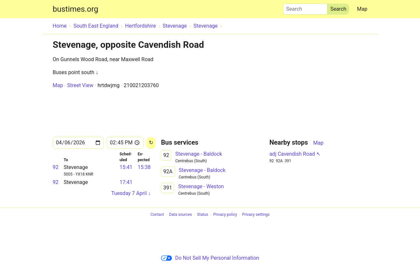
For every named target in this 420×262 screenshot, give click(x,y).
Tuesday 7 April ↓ (131, 193)
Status (202, 215)
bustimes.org (75, 9)
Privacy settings (256, 215)
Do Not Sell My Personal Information (210, 258)
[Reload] (151, 143)
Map (362, 9)
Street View (80, 85)
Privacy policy (225, 215)
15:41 (126, 167)
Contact (157, 215)
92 (56, 167)
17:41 (126, 182)
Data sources (180, 215)
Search (305, 7)
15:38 (144, 167)
